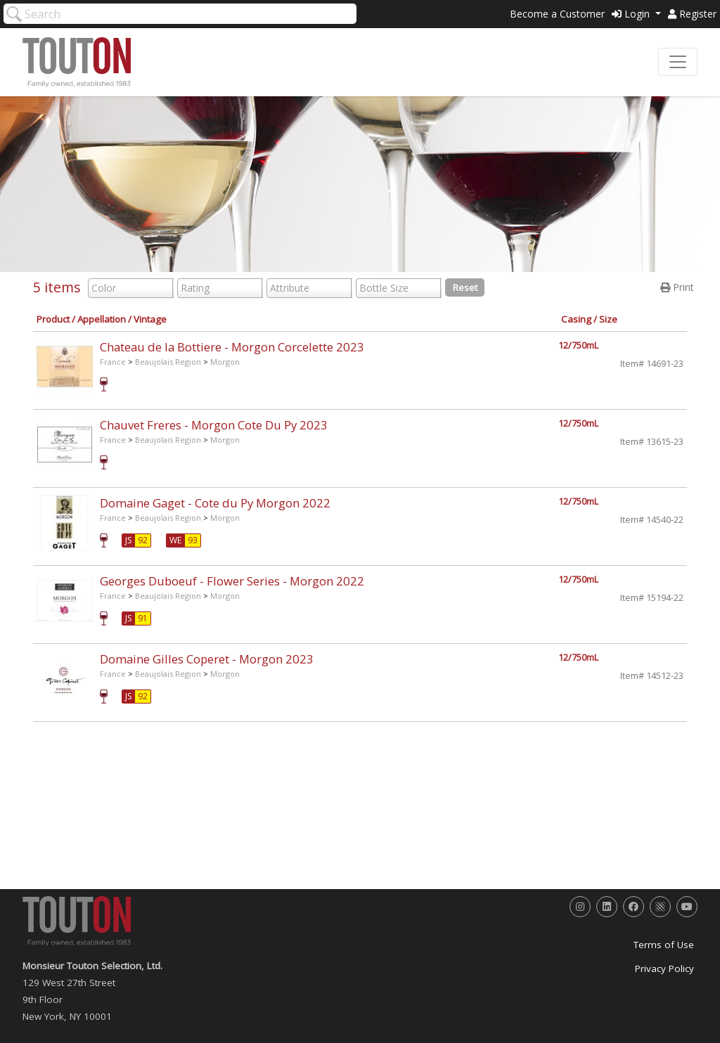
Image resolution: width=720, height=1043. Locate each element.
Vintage (150, 319)
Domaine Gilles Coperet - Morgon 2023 (207, 659)
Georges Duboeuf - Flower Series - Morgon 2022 (232, 581)
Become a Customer (557, 13)
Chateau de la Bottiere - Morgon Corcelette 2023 (232, 347)
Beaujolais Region (168, 361)
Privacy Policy (664, 968)
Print (677, 287)
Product (53, 319)
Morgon (225, 361)
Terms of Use (664, 944)
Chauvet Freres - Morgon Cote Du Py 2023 (214, 425)
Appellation (101, 319)
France (113, 361)
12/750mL (578, 345)
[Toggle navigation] (678, 62)
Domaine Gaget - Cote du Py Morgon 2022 (215, 503)
